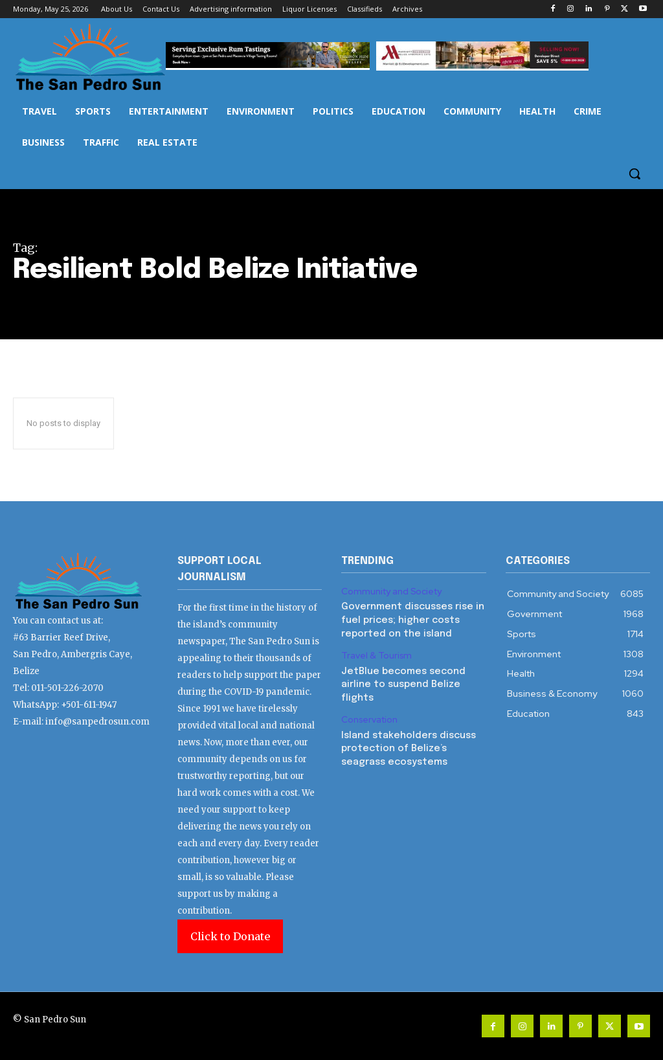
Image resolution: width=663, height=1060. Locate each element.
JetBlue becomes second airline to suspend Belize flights (400, 680)
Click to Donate (230, 936)
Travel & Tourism (375, 653)
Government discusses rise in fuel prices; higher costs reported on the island (410, 619)
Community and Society (389, 591)
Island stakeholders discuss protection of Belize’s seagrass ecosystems (406, 742)
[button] (634, 173)
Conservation (368, 715)
